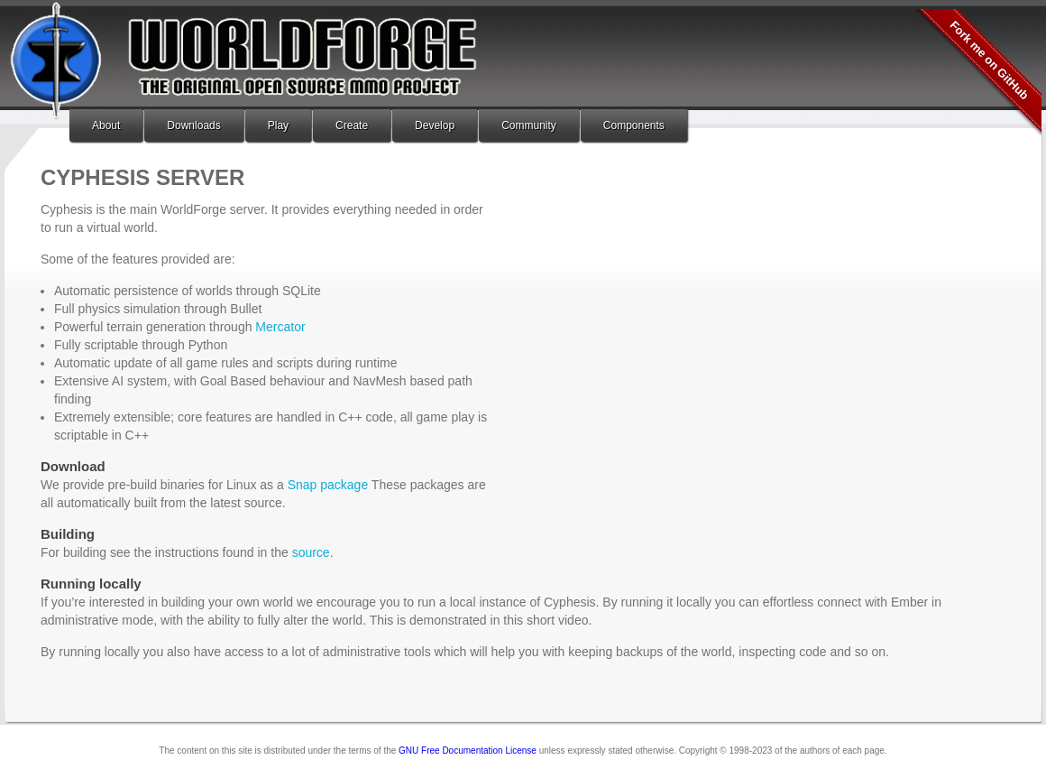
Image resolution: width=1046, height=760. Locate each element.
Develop (434, 125)
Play (278, 125)
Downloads (193, 125)
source (311, 552)
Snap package (328, 484)
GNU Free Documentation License (468, 750)
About (106, 125)
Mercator (280, 327)
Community (528, 125)
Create (351, 125)
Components (634, 125)
